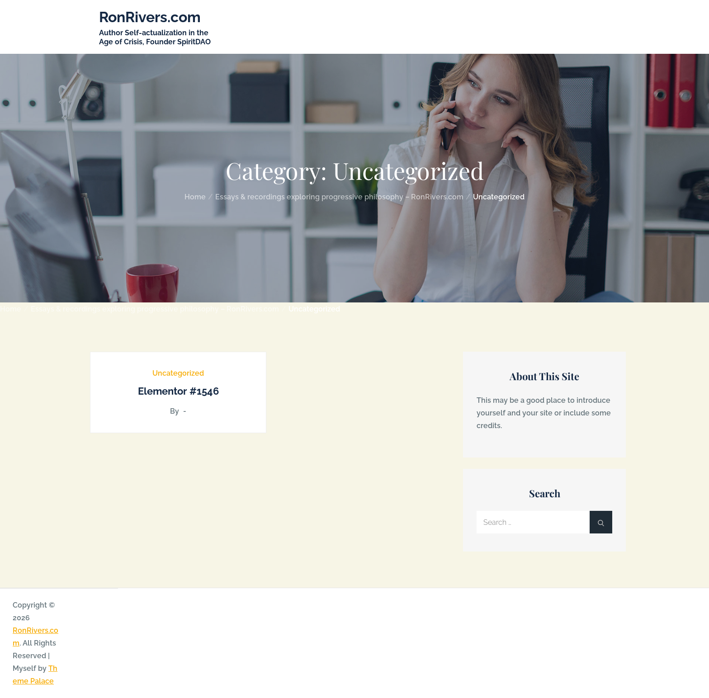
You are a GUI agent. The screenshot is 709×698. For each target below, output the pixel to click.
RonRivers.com (150, 17)
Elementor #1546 (178, 391)
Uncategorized (178, 373)
